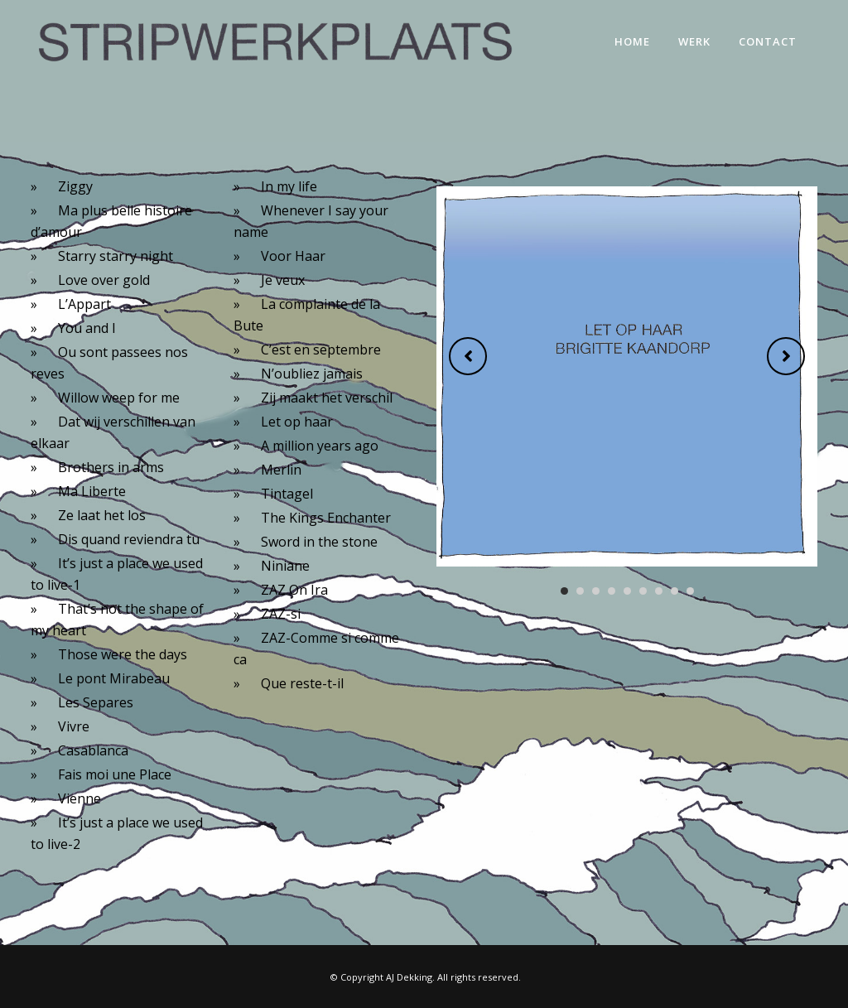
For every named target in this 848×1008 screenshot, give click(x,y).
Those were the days (122, 654)
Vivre (73, 726)
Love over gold (104, 280)
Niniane (285, 566)
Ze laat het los (102, 515)
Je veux (283, 280)
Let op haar (297, 421)
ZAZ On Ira (294, 590)
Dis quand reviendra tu (129, 539)
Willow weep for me (119, 397)
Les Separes (95, 702)
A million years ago (319, 445)
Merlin (281, 470)
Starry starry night (115, 256)
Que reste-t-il (302, 683)
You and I (87, 328)
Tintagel (287, 494)
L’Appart (84, 304)
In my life (289, 186)
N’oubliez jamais (312, 373)
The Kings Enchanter (326, 518)
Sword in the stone (319, 542)
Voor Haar (293, 256)
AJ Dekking (409, 977)
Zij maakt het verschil (327, 397)
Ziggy (75, 186)
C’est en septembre (321, 349)
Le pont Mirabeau (114, 678)
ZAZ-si (281, 614)
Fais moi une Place (114, 774)
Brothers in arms (111, 467)
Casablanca (93, 750)
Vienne (79, 798)
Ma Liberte (92, 491)
